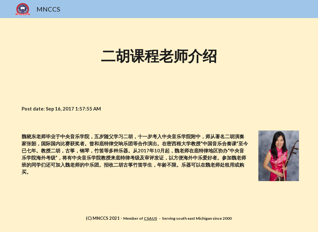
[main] (159, 56)
